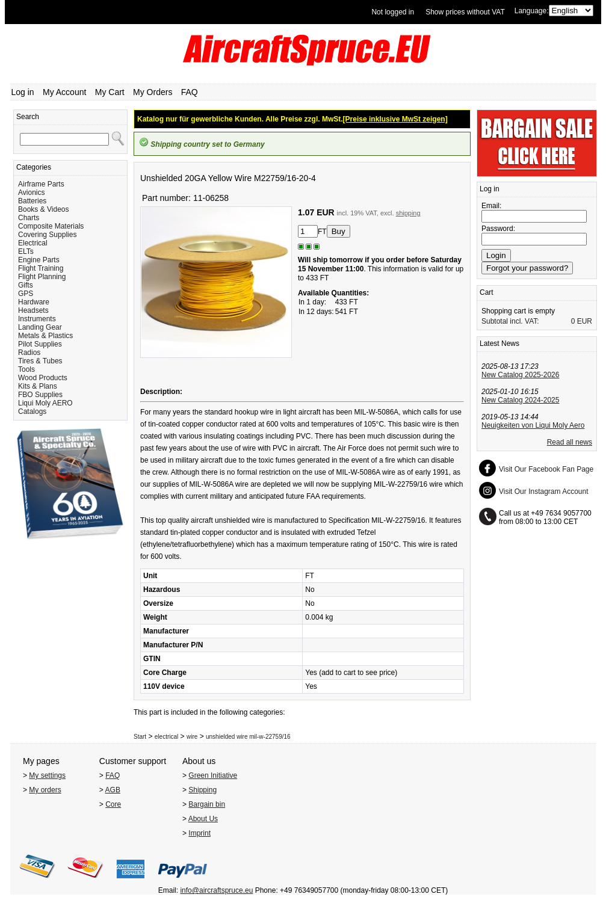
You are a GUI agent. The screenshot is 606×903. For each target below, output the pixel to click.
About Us (203, 819)
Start (140, 736)
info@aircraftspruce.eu (216, 890)
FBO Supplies (40, 394)
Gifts (25, 285)
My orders (45, 790)
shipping (408, 213)
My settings (47, 775)
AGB (112, 790)
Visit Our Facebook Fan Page (546, 469)
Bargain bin (206, 804)
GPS (25, 293)
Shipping (202, 790)
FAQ (189, 92)
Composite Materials (51, 226)
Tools (26, 369)
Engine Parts (39, 260)
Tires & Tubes (40, 361)
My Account (64, 92)
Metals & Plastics (45, 335)
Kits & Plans (37, 386)
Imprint (199, 833)
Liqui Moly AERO (45, 403)
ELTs (26, 251)
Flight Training (40, 268)
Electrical (33, 243)
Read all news (569, 442)
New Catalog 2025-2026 (520, 375)
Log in (22, 92)
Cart (486, 292)
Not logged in (392, 12)
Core (113, 804)
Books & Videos (43, 209)
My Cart (110, 92)
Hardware (33, 302)
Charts (28, 218)
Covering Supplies (47, 234)
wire (192, 736)
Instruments (37, 319)
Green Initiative (212, 775)
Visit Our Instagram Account (544, 491)
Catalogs (32, 411)
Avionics (31, 192)
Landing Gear (40, 327)
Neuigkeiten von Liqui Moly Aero (532, 425)
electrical (166, 736)
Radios (29, 352)
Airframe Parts (41, 184)
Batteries (32, 201)
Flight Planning (42, 277)
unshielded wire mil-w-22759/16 (248, 736)
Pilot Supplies (40, 344)
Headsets (33, 310)
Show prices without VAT (465, 12)
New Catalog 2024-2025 (520, 400)
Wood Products (42, 378)
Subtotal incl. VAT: (510, 321)
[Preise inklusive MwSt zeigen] (395, 119)
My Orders (152, 92)
